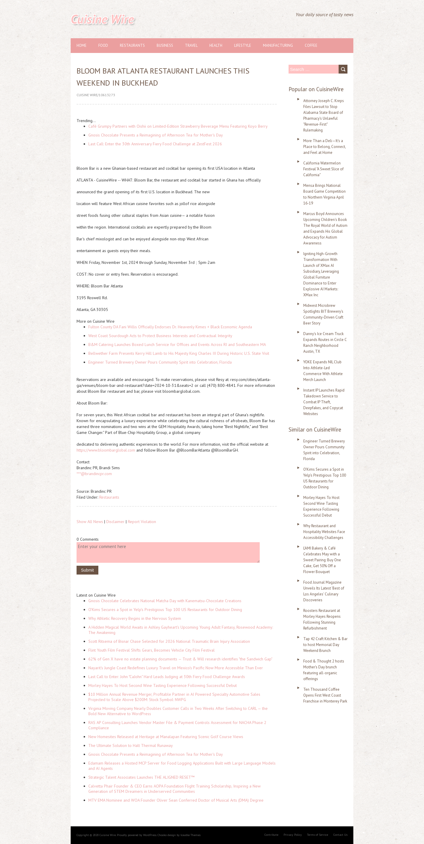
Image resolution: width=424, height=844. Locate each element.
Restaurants (132, 45)
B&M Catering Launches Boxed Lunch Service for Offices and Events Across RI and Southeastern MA (177, 344)
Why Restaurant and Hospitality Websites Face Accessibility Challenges (324, 531)
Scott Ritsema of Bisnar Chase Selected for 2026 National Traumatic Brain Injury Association (169, 641)
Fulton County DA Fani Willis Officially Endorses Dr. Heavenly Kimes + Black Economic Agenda (170, 326)
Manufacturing (278, 45)
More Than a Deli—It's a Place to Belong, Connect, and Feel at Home (324, 146)
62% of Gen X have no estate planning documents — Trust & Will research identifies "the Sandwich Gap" (180, 659)
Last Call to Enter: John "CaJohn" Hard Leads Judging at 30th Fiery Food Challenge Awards (166, 676)
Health (215, 45)
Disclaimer (115, 521)
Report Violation (142, 521)
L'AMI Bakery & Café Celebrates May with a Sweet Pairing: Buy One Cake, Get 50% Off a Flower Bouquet (322, 560)
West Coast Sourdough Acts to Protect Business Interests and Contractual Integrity (160, 335)
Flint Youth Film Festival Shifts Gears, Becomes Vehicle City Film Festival (151, 650)
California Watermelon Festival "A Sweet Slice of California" (323, 169)
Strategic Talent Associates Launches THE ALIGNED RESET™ (141, 777)
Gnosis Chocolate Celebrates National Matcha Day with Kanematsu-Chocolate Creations (164, 600)
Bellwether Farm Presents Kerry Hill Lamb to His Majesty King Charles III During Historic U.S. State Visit (178, 353)
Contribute (271, 835)
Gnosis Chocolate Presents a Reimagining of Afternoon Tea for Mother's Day (155, 135)
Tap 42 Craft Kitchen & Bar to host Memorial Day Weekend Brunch (325, 644)
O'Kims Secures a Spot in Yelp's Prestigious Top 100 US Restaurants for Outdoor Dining (165, 609)
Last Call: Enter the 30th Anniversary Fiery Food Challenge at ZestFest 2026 (155, 144)
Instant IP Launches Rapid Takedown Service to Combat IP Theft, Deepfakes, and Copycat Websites (323, 402)
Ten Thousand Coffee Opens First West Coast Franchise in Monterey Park (325, 695)
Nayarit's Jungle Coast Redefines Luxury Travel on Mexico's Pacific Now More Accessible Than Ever (175, 667)
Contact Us (340, 835)
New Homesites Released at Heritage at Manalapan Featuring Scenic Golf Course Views (165, 736)
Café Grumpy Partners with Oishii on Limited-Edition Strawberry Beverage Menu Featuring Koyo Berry (178, 126)
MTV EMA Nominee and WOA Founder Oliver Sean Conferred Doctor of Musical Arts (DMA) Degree (176, 800)
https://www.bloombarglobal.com (106, 450)
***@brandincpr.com (94, 473)
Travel (191, 45)
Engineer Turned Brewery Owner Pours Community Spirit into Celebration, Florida (160, 362)
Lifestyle (242, 45)
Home (82, 45)
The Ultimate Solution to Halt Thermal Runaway (130, 745)
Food (103, 45)
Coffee (311, 45)
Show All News (90, 521)
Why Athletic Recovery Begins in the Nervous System (134, 618)
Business (165, 45)
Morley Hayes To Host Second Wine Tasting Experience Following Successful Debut (162, 685)
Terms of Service (317, 835)
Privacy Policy (293, 835)
